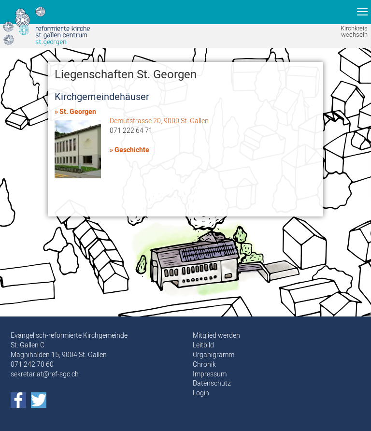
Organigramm (213, 354)
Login (201, 393)
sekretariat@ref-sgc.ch (45, 374)
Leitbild (203, 345)
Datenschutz (212, 383)
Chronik (204, 364)
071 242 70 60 (32, 364)
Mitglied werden (216, 335)
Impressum (210, 374)
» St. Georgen (75, 112)
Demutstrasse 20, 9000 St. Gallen (159, 121)
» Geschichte (129, 150)
